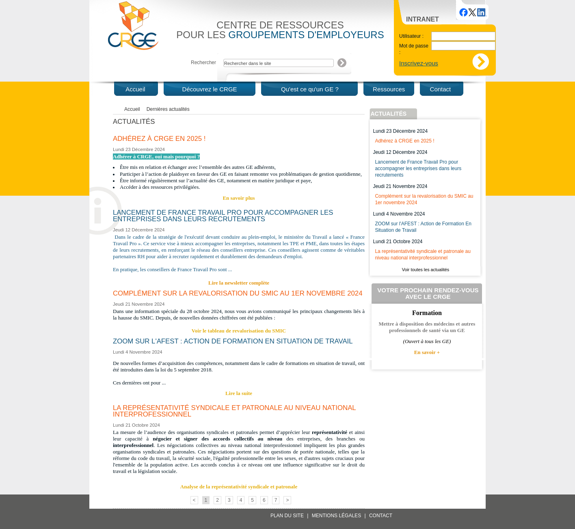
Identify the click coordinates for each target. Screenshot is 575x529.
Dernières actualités (168, 109)
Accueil (132, 109)
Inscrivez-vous (418, 63)
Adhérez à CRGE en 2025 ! (404, 141)
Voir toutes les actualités (425, 269)
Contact (380, 515)
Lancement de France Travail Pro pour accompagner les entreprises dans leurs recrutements (418, 168)
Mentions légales (336, 515)
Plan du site (287, 515)
